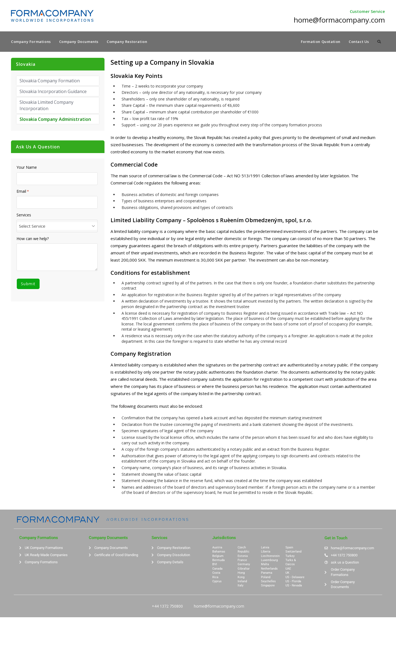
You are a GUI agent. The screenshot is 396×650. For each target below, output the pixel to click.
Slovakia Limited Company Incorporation (46, 106)
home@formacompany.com (219, 606)
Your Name (26, 168)
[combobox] (57, 227)
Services (23, 215)
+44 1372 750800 (167, 606)
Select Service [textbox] (32, 227)
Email (22, 191)
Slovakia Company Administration (55, 120)
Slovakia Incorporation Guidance (53, 92)
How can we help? (32, 239)
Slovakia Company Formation (50, 81)
